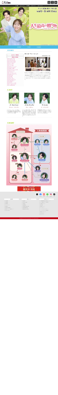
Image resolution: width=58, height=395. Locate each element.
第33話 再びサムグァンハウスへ (13, 67)
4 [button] (39, 71)
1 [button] (35, 71)
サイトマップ (42, 216)
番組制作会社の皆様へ (26, 211)
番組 (16, 5)
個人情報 (41, 207)
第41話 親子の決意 (10, 76)
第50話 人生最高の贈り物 (12, 87)
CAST (29, 47)
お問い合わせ (42, 215)
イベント (34, 5)
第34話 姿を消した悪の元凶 (12, 68)
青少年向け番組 (25, 204)
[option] (37, 64)
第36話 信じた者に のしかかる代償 (13, 70)
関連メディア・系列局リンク (9, 211)
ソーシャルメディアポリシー (44, 211)
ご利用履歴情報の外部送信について (45, 203)
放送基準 (24, 203)
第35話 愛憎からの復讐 (11, 69)
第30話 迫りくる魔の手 (11, 63)
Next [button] (50, 63)
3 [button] (38, 71)
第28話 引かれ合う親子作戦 (12, 61)
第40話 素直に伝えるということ (13, 75)
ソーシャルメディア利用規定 (44, 212)
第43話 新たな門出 (10, 79)
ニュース (22, 5)
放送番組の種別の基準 (26, 208)
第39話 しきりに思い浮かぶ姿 (12, 74)
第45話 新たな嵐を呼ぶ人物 (12, 81)
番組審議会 (24, 207)
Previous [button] (24, 63)
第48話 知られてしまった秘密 (12, 85)
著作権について (42, 208)
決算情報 (6, 204)
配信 (28, 5)
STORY (19, 47)
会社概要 (6, 203)
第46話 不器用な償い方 (11, 82)
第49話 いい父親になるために (12, 86)
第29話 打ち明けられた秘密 (12, 62)
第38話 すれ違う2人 (11, 73)
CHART (39, 47)
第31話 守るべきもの (11, 64)
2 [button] (36, 71)
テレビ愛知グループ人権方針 (44, 204)
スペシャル (40, 5)
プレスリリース (7, 207)
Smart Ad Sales (7, 212)
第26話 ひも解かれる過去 (12, 58)
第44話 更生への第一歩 (11, 80)
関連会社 (6, 208)
